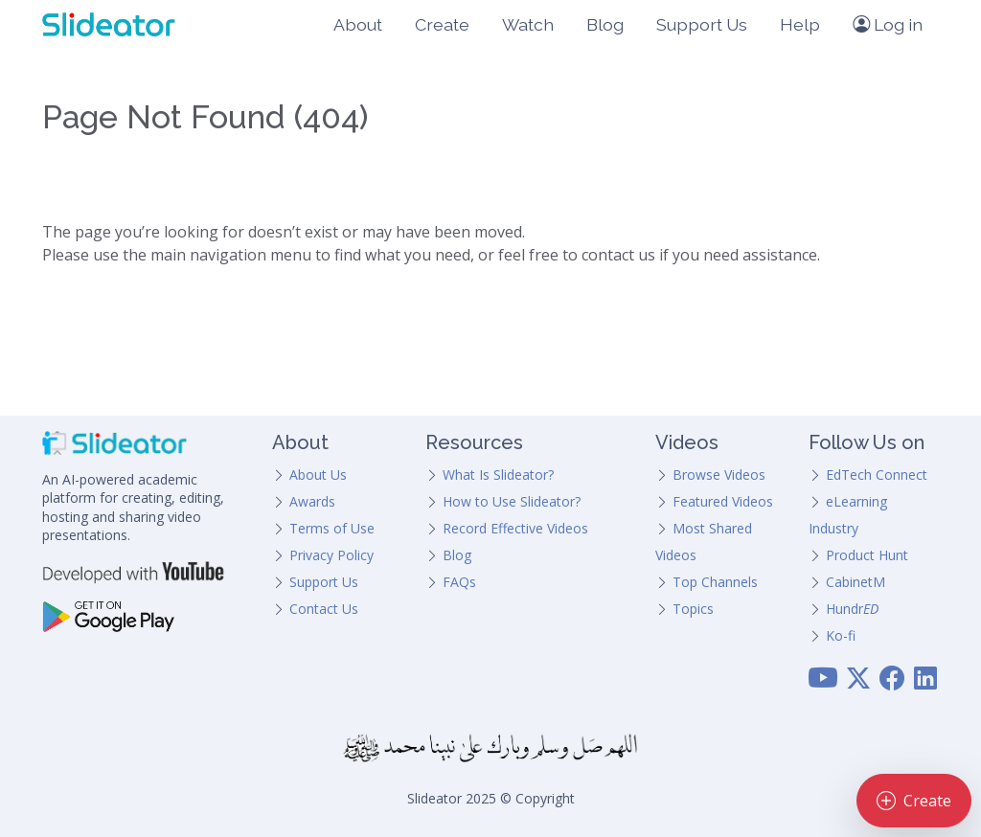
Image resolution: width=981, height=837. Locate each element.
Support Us (701, 24)
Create (442, 24)
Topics (693, 608)
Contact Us (323, 608)
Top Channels (715, 582)
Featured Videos (723, 501)
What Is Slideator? (498, 474)
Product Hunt (867, 555)
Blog (605, 24)
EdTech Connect (876, 474)
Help (800, 24)
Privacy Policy (331, 555)
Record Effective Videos (515, 528)
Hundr (852, 608)
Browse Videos (719, 474)
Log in (888, 24)
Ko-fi (841, 635)
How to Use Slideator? (512, 501)
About (357, 24)
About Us (318, 474)
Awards (312, 501)
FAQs (459, 582)
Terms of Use (332, 528)
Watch (528, 24)
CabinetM (855, 582)
